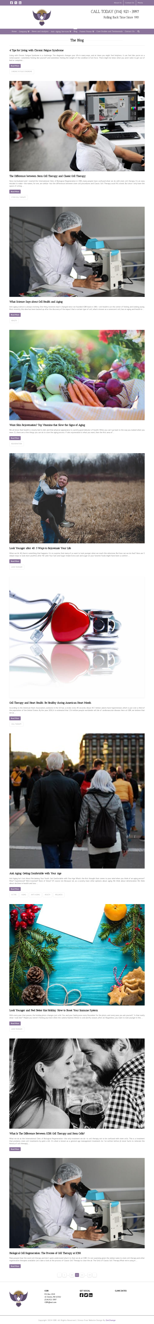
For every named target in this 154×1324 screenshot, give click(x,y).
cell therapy (16, 724)
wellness (58, 895)
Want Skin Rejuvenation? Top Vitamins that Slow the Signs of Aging (47, 425)
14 (89, 1275)
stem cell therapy (18, 197)
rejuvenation (16, 444)
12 (82, 1275)
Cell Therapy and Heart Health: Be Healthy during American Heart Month (50, 702)
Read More (15, 66)
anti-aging (35, 895)
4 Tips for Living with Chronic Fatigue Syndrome (36, 50)
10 (72, 1275)
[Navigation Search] (138, 31)
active (13, 895)
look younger (16, 567)
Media (140, 3)
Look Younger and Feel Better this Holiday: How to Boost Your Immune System (53, 1010)
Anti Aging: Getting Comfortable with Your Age (35, 873)
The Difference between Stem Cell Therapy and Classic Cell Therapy (47, 176)
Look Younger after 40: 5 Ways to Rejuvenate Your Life (40, 548)
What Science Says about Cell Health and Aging (36, 301)
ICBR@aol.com (50, 1302)
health (14, 321)
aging (23, 895)
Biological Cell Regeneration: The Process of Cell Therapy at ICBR (45, 1253)
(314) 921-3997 (126, 11)
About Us (118, 3)
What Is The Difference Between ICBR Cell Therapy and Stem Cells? (47, 1133)
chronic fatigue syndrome (21, 71)
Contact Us (129, 3)
